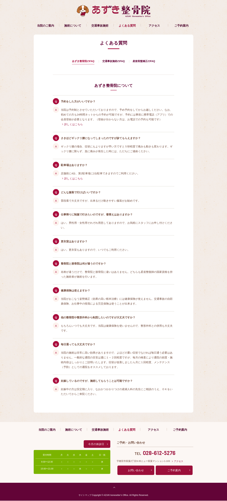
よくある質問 (127, 25)
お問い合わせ (136, 470)
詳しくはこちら (73, 124)
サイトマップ (85, 495)
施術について (72, 25)
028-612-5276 (159, 453)
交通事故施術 (99, 25)
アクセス (154, 25)
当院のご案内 (45, 25)
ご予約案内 (181, 25)
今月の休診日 (96, 444)
